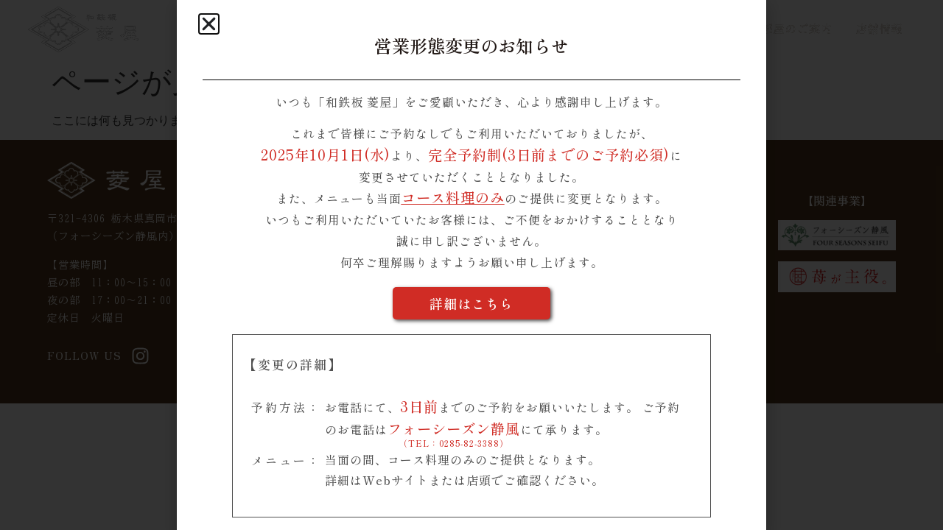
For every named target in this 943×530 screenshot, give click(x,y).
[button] (209, 24)
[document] (471, 265)
